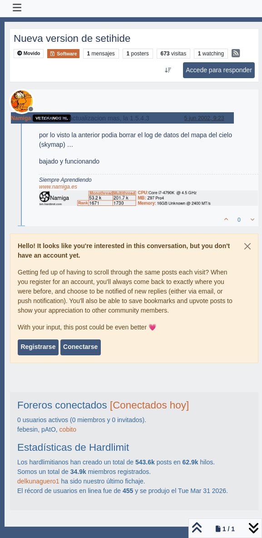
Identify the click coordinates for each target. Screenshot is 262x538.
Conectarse (80, 346)
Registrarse (37, 346)
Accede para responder (219, 70)
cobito (67, 429)
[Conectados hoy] (149, 405)
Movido (28, 53)
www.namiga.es (58, 187)
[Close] (247, 246)
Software (63, 53)
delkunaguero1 (38, 481)
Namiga (21, 118)
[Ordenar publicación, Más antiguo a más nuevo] (168, 70)
